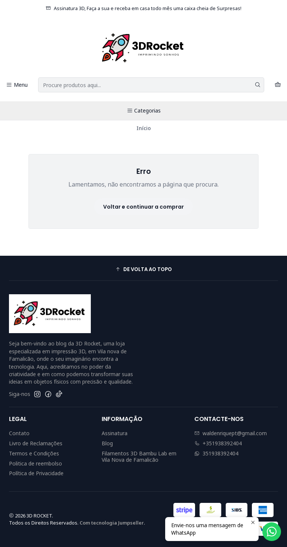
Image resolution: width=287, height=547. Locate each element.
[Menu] (16, 85)
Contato (19, 433)
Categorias (144, 110)
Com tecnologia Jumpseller (112, 522)
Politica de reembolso (35, 463)
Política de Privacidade (36, 473)
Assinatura (114, 433)
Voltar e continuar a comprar (143, 206)
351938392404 (216, 453)
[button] (143, 269)
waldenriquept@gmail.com (230, 433)
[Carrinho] (278, 85)
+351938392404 (218, 443)
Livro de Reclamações (35, 443)
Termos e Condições (34, 453)
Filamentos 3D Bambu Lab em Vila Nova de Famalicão (139, 457)
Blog (107, 443)
